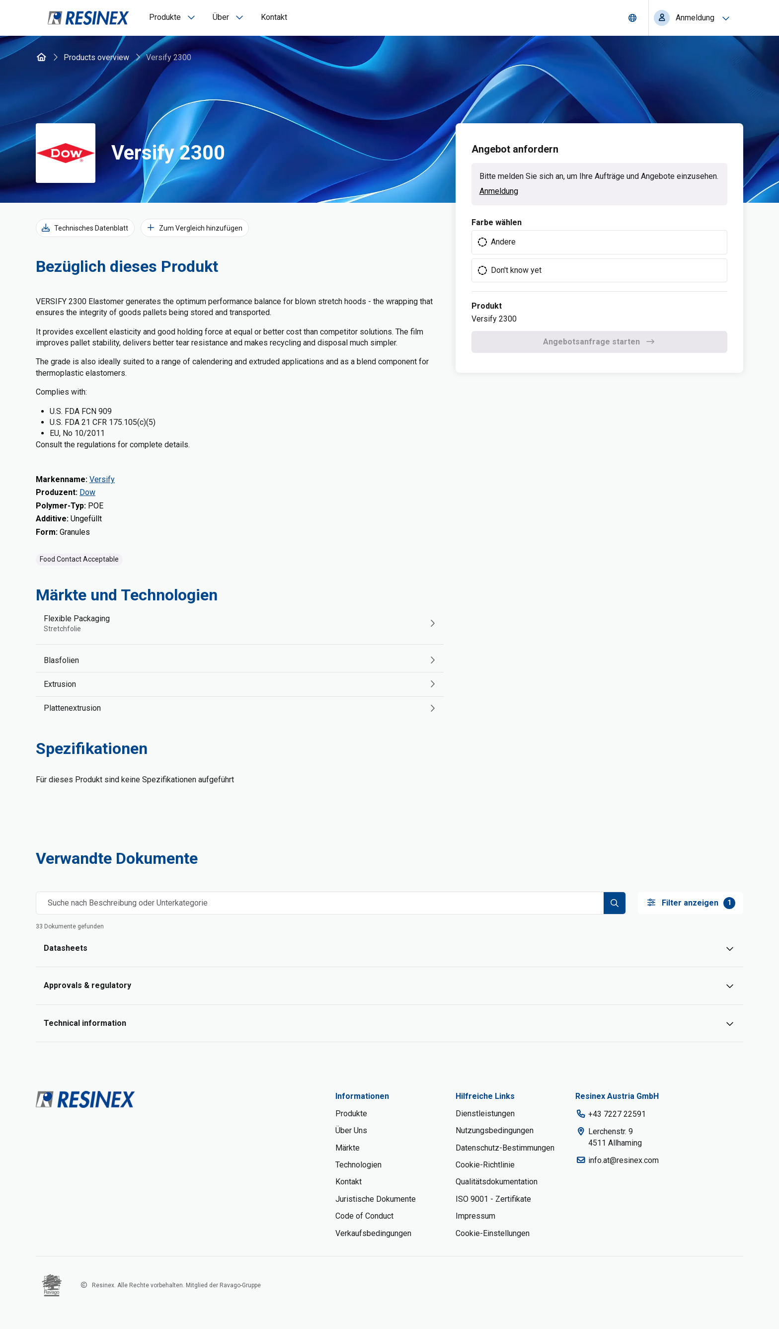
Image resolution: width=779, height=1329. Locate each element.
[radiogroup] (599, 256)
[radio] (599, 242)
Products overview (96, 57)
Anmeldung (498, 191)
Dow (87, 492)
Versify (102, 479)
